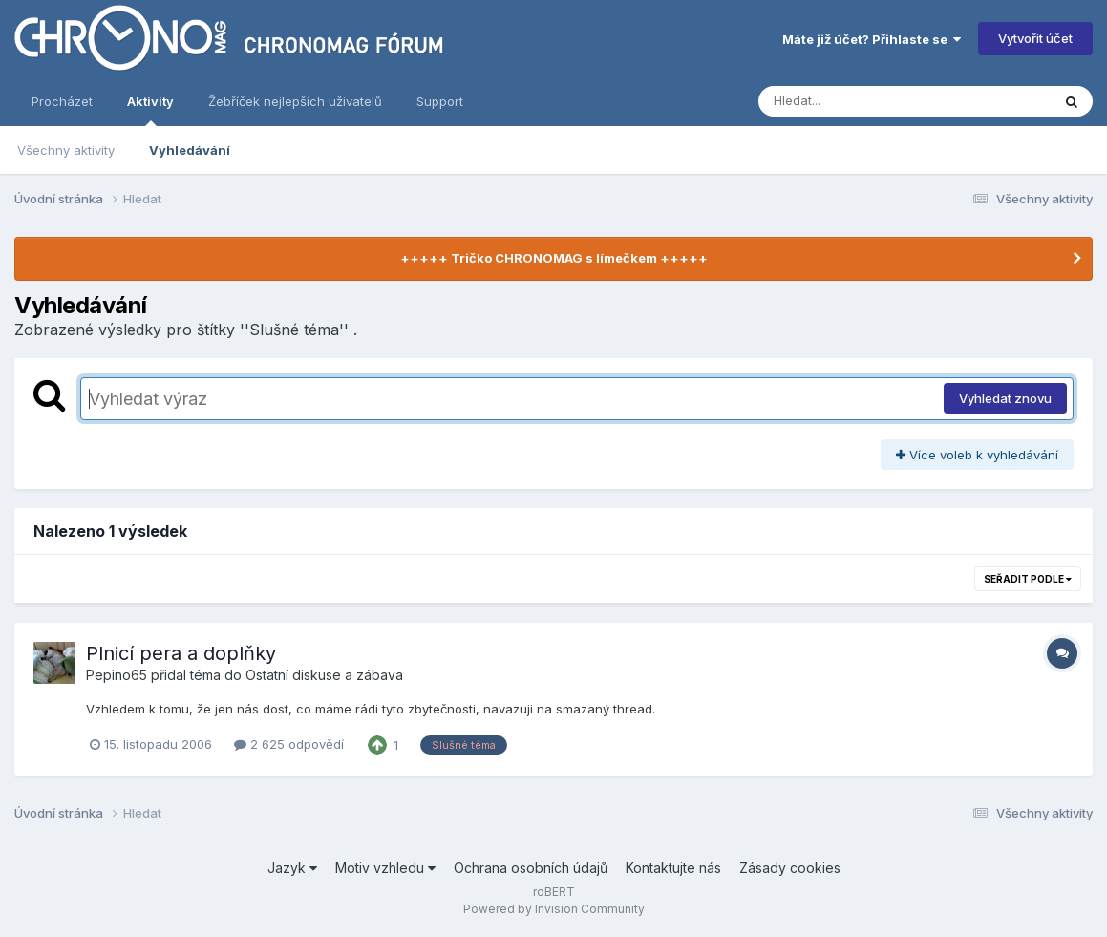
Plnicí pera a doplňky (181, 653)
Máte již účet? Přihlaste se (871, 39)
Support (439, 101)
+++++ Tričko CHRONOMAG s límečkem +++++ (554, 258)
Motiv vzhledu (385, 868)
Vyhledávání (189, 150)
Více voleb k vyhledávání (977, 454)
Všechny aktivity (66, 150)
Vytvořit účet (1035, 38)
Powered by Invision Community (554, 909)
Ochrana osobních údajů (530, 868)
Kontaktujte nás (673, 868)
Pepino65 (116, 675)
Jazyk (292, 868)
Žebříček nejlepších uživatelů (295, 101)
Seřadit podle (1028, 579)
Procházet (62, 101)
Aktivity (150, 110)
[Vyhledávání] (868, 101)
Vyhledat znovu (1005, 398)
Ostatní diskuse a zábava (324, 675)
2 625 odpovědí (289, 744)
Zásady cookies (790, 868)
